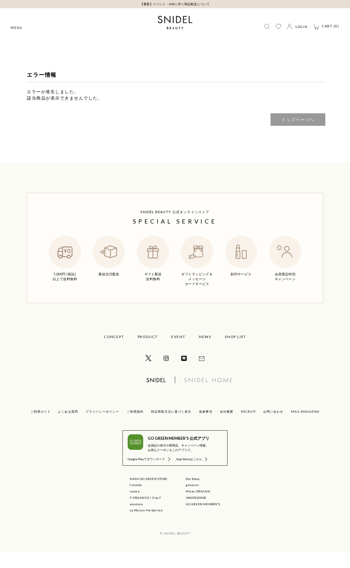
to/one (135, 507)
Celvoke (136, 501)
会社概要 (226, 427)
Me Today (193, 494)
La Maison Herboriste (146, 526)
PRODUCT (148, 352)
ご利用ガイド (40, 427)
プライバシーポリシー (102, 427)
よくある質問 (68, 427)
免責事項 (205, 427)
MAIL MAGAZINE (305, 427)
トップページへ (298, 135)
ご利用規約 (135, 427)
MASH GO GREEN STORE (149, 494)
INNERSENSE (196, 513)
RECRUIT (248, 427)
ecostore (136, 520)
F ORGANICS (139, 513)
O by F (157, 513)
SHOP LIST (235, 352)
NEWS (205, 352)
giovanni (192, 501)
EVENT (178, 352)
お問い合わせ (273, 427)
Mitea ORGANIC (198, 507)
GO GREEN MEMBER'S (203, 520)
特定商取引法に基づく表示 (171, 427)
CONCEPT (114, 352)
